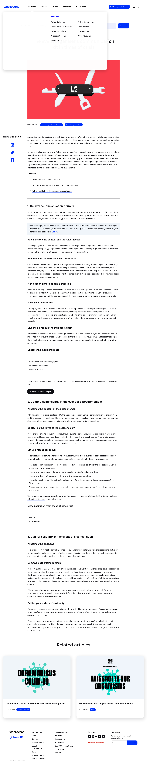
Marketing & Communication (52, 125)
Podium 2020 (35, 522)
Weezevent (11, 7)
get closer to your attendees (82, 155)
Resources (82, 7)
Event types (56, 26)
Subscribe (133, 743)
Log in (137, 7)
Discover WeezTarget (40, 391)
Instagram (93, 736)
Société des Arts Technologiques (43, 362)
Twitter (96, 736)
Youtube (103, 736)
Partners (58, 736)
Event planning (40, 26)
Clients (45, 7)
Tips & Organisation (73, 125)
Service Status (38, 759)
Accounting (60, 739)
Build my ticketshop (119, 7)
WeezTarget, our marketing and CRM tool (50, 226)
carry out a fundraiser (77, 627)
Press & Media (38, 742)
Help (34, 736)
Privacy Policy (38, 755)
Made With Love (36, 370)
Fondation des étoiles (38, 366)
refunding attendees (36, 499)
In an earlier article (45, 162)
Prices (55, 7)
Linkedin (89, 736)
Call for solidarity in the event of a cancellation (52, 191)
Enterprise (67, 7)
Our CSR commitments (64, 746)
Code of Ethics (61, 749)
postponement (70, 496)
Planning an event (62, 732)
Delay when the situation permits (46, 179)
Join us (35, 739)
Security (58, 753)
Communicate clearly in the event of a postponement (55, 185)
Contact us (37, 732)
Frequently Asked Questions (44, 569)
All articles (25, 26)
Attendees (59, 742)
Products (32, 7)
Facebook (99, 736)
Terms (34, 752)
